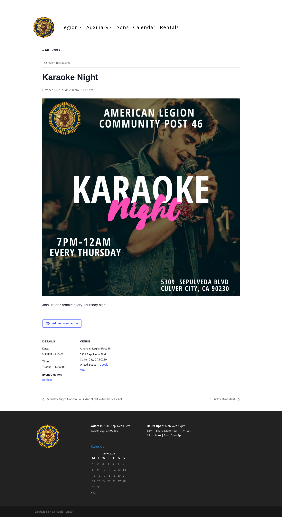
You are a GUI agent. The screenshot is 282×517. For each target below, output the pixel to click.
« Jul (93, 492)
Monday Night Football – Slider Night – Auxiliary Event (84, 399)
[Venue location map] (138, 361)
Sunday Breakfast (223, 399)
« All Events (51, 50)
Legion (69, 27)
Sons (123, 27)
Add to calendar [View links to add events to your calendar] (62, 323)
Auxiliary (97, 27)
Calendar (144, 27)
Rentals (169, 27)
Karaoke (47, 379)
